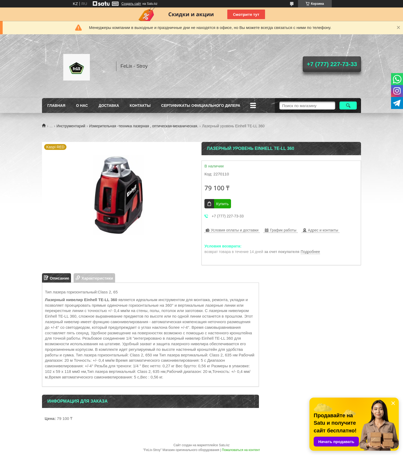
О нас (82, 105)
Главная (56, 105)
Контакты (140, 105)
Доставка (109, 105)
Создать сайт (131, 4)
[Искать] (348, 105)
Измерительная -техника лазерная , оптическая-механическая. (143, 126)
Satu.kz (224, 445)
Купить (222, 203)
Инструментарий (71, 126)
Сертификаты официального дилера (200, 105)
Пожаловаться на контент (241, 450)
